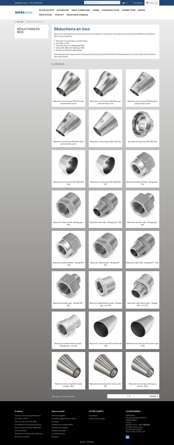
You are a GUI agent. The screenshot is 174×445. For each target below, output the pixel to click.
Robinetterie (129, 10)
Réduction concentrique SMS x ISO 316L (105, 141)
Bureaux (55, 437)
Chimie (96, 10)
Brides (141, 10)
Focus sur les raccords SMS (25, 421)
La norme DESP (21, 430)
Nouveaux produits (22, 437)
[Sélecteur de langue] (125, 3)
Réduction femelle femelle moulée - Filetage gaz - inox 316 (68, 344)
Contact (59, 15)
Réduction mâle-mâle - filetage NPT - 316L (142, 263)
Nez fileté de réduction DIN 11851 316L (142, 141)
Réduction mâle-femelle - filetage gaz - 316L (68, 223)
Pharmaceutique (110, 10)
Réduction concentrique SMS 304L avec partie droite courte (105, 102)
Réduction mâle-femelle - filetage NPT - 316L (105, 264)
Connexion (138, 3)
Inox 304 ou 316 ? (21, 418)
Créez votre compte (97, 418)
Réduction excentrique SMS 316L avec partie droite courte (142, 102)
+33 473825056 (35, 3)
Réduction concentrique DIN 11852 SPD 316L (68, 183)
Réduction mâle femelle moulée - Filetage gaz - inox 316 (105, 304)
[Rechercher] (102, 2)
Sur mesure (63, 10)
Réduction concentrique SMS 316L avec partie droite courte (68, 102)
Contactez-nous (58, 434)
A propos (55, 421)
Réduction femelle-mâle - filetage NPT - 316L (68, 304)
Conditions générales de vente (64, 418)
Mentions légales (58, 415)
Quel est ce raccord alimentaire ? (28, 415)
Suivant (154, 396)
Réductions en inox (28, 30)
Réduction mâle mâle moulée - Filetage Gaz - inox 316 (142, 304)
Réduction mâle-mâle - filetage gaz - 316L (105, 222)
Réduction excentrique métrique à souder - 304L (142, 385)
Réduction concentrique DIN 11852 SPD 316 (105, 183)
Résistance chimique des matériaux (29, 434)
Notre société (46, 10)
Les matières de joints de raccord (28, 424)
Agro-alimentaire (80, 10)
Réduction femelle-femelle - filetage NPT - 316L (68, 264)
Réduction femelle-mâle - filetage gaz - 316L (142, 223)
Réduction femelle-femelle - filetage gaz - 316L (142, 183)
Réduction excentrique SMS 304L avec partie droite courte (68, 142)
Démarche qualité (59, 430)
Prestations (45, 15)
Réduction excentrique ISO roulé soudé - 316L (105, 385)
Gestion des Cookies (60, 427)
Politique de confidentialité (62, 424)
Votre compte (96, 411)
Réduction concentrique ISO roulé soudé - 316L (105, 344)
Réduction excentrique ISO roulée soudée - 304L (68, 385)
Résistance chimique (77, 15)
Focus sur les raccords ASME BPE (28, 427)
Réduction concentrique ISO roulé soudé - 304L (142, 344)
